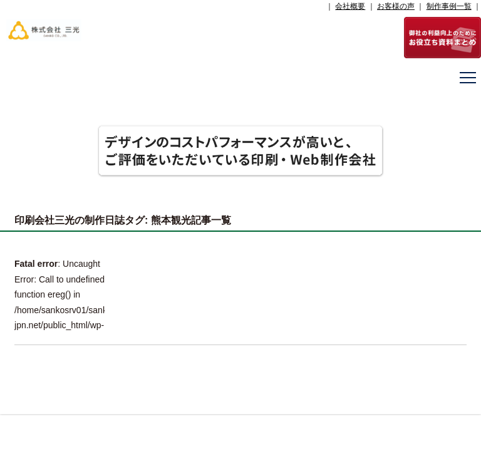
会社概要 (350, 6)
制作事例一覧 (449, 6)
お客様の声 (396, 6)
